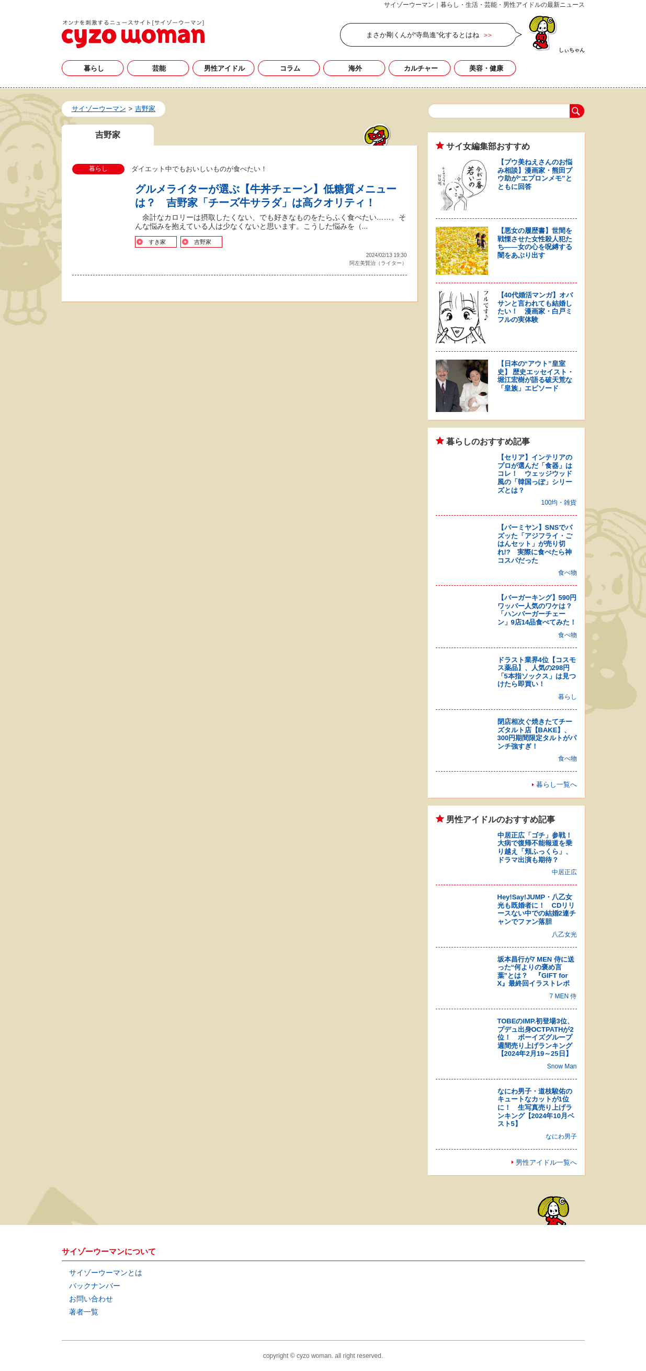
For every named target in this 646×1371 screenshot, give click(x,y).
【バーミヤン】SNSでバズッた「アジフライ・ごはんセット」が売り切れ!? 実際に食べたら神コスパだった (535, 543)
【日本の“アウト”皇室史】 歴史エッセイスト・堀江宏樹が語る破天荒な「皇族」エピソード (535, 376)
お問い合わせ (91, 1299)
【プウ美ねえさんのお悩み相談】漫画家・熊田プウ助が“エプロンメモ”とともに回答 (534, 174)
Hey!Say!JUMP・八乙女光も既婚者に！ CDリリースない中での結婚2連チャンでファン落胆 (536, 909)
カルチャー (421, 68)
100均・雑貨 (558, 502)
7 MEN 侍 (562, 996)
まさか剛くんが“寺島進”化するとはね (423, 35)
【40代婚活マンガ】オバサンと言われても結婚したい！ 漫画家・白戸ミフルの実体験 (535, 307)
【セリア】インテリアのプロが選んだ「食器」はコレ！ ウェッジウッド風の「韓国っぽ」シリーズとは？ (534, 473)
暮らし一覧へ (556, 784)
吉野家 (202, 242)
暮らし (94, 68)
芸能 (159, 68)
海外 (355, 68)
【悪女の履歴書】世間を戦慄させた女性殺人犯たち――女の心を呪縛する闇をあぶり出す (534, 243)
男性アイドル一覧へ (546, 1162)
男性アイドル (224, 68)
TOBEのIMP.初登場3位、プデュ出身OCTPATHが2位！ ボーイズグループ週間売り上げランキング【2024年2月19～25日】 (535, 1037)
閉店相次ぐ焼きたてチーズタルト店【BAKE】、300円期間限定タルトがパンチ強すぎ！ (537, 734)
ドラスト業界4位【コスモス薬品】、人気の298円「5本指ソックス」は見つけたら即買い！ (536, 672)
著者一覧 (83, 1312)
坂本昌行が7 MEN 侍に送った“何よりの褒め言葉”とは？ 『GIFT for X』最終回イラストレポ (535, 971)
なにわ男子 (561, 1136)
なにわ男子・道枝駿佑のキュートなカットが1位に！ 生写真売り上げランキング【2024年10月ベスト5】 (535, 1107)
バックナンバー (94, 1285)
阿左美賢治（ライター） (378, 263)
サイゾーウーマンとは (105, 1272)
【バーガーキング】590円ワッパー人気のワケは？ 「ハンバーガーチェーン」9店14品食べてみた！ (538, 610)
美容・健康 (486, 68)
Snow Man (562, 1066)
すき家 (157, 242)
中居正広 (564, 872)
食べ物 (567, 572)
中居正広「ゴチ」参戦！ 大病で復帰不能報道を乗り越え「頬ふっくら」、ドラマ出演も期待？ (538, 847)
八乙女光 (564, 934)
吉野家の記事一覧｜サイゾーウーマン (133, 34)
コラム (290, 68)
